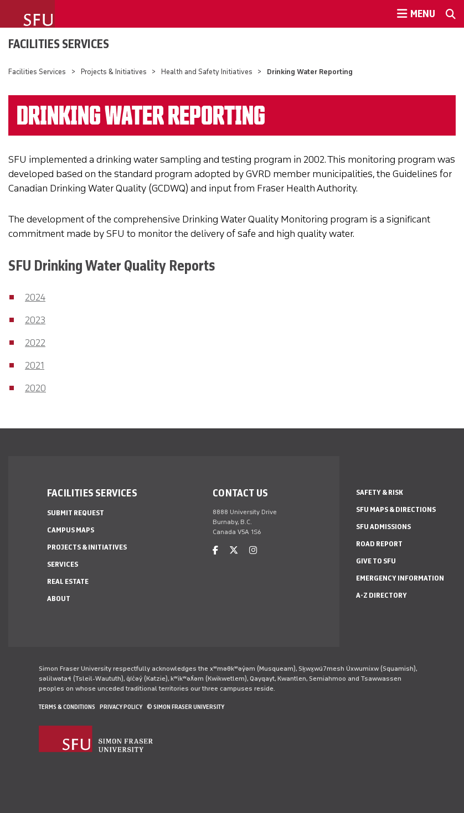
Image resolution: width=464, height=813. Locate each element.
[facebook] (215, 550)
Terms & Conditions (67, 707)
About (58, 598)
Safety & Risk (379, 492)
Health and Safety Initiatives (206, 72)
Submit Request (75, 512)
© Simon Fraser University (185, 707)
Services (62, 564)
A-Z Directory (381, 595)
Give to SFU (376, 561)
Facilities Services (58, 43)
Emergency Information (400, 578)
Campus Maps (70, 530)
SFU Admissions (383, 526)
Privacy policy (121, 707)
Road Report (379, 543)
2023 (35, 320)
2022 (35, 342)
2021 (34, 365)
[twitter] (233, 550)
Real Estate (68, 581)
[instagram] (253, 550)
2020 (35, 388)
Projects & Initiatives (114, 72)
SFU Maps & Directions (396, 509)
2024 (35, 297)
